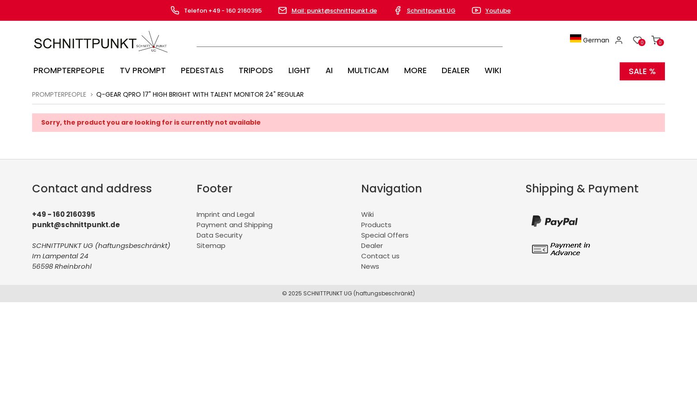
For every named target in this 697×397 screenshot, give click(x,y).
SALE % (642, 70)
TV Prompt (140, 70)
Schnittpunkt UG (431, 10)
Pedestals (198, 70)
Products (376, 223)
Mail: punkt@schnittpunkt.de (334, 10)
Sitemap (211, 244)
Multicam (359, 70)
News (370, 265)
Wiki (480, 70)
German (591, 40)
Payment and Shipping (235, 223)
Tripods (250, 70)
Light (292, 70)
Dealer (444, 70)
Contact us (380, 254)
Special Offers (385, 233)
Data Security (219, 233)
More (405, 70)
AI (321, 70)
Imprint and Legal (225, 213)
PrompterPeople (67, 70)
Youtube (498, 10)
